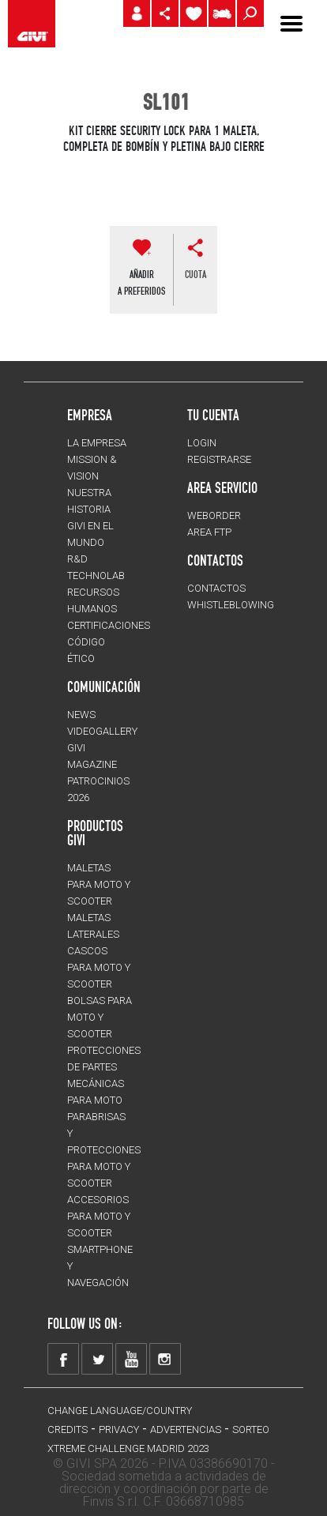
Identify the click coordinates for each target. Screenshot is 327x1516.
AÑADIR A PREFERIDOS (141, 282)
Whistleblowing (230, 605)
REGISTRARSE (219, 459)
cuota (195, 274)
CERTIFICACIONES (108, 625)
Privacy (119, 1429)
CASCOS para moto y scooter (98, 967)
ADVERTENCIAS (185, 1429)
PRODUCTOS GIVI (95, 832)
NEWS (81, 714)
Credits (67, 1429)
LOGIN (201, 443)
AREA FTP (209, 532)
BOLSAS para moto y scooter (99, 1017)
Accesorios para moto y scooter (98, 1216)
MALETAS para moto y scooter (98, 884)
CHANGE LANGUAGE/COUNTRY (119, 1410)
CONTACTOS (216, 588)
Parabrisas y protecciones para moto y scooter (104, 1150)
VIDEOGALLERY (102, 731)
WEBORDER (214, 515)
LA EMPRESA (96, 443)
